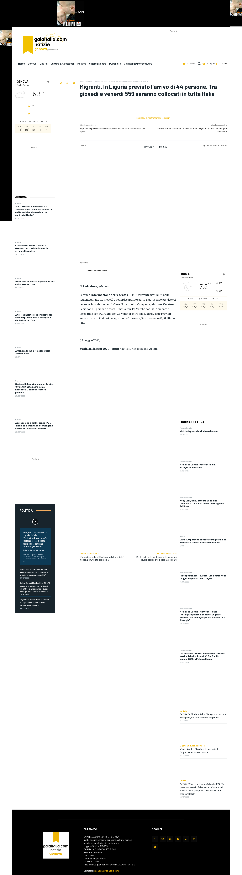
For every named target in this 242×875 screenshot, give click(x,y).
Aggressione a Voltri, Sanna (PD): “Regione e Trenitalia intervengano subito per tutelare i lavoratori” (34, 425)
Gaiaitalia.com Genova (33, 550)
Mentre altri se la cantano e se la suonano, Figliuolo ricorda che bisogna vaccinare (156, 558)
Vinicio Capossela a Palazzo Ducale (199, 431)
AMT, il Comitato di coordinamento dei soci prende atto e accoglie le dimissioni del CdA (33, 317)
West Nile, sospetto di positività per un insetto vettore (34, 283)
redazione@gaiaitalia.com (106, 870)
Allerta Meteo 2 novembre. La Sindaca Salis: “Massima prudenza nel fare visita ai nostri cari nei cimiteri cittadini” (33, 210)
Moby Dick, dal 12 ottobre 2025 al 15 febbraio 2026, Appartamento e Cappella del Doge (202, 503)
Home (82, 81)
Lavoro (183, 780)
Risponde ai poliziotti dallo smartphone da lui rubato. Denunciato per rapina (102, 558)
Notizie (182, 536)
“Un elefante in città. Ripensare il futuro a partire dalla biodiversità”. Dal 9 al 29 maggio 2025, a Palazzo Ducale (202, 656)
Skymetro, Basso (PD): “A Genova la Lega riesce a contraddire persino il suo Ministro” (34, 602)
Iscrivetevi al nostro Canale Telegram (153, 118)
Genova (18, 203)
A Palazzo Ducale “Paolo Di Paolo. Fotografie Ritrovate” (198, 466)
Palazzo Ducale (186, 428)
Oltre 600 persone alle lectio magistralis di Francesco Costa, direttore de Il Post (203, 541)
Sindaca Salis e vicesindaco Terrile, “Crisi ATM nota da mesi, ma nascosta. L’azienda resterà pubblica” (34, 388)
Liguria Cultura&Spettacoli (193, 746)
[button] (199, 63)
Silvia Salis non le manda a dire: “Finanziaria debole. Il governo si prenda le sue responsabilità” (34, 572)
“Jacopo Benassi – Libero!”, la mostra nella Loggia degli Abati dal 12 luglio (203, 577)
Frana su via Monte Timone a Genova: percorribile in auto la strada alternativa (31, 248)
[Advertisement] (173, 39)
